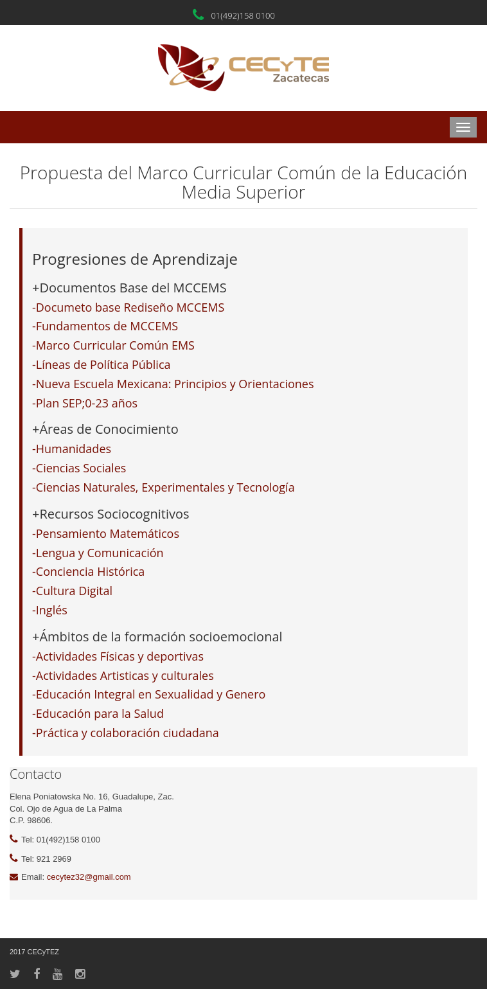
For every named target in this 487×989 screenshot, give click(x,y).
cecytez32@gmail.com (89, 877)
